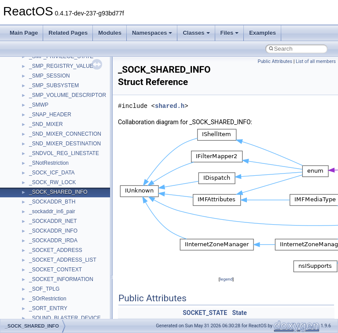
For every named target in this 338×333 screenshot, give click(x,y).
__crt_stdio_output (51, 196)
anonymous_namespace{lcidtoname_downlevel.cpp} (90, 312)
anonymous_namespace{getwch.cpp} (73, 303)
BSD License (30, 109)
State (239, 312)
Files (229, 33)
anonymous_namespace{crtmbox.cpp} (74, 264)
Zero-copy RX (31, 60)
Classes (196, 33)
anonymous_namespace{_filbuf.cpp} (71, 235)
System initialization (38, 70)
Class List (33, 177)
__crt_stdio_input (49, 186)
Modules (109, 33)
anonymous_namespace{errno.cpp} (70, 273)
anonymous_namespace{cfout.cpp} (70, 254)
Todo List (25, 128)
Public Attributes (274, 61)
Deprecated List (33, 138)
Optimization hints (36, 89)
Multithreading (31, 80)
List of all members (316, 61)
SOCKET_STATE (205, 312)
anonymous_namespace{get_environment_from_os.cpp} (95, 283)
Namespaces (152, 33)
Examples (262, 33)
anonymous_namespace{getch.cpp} (71, 293)
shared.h (169, 106)
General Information (38, 118)
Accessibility (43, 215)
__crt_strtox (43, 206)
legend (226, 279)
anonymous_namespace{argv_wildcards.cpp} (82, 244)
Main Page (24, 33)
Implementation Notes (40, 99)
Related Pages (68, 33)
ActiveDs (39, 225)
